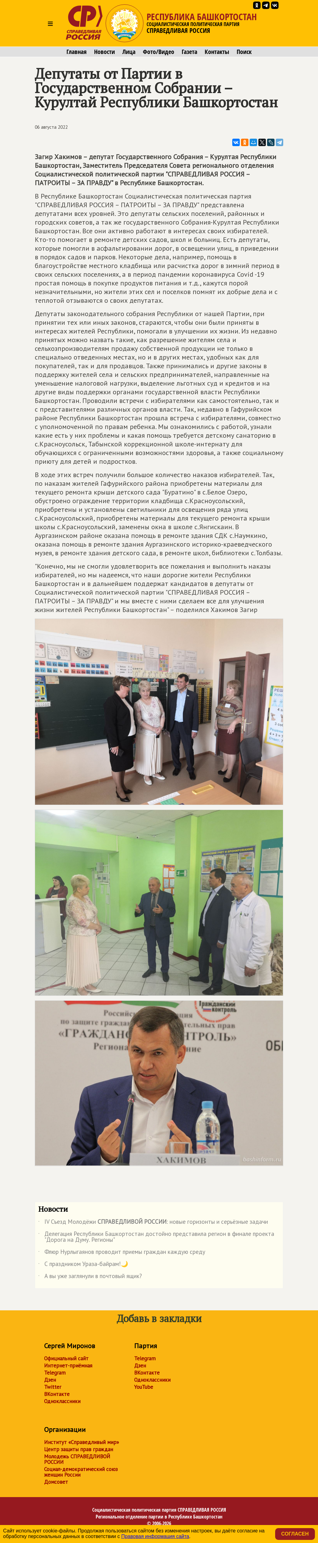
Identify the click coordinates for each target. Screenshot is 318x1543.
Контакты (217, 51)
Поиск (244, 51)
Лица (128, 51)
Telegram (55, 1372)
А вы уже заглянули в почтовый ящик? (90, 1277)
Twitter (52, 1387)
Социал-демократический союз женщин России (81, 1472)
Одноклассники (62, 1401)
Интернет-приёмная (68, 1365)
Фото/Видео (158, 51)
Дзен (50, 1380)
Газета (189, 51)
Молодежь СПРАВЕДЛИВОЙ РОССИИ (77, 1459)
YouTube (143, 1387)
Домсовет (56, 1482)
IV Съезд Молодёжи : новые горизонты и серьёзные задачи (153, 1223)
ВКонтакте (57, 1394)
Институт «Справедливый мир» (81, 1442)
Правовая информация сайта (155, 1536)
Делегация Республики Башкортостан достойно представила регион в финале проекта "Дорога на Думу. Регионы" (156, 1237)
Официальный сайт (66, 1358)
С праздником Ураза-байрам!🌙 (83, 1265)
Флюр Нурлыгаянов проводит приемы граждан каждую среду (121, 1253)
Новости (104, 51)
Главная (76, 51)
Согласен (295, 1533)
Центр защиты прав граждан (78, 1449)
